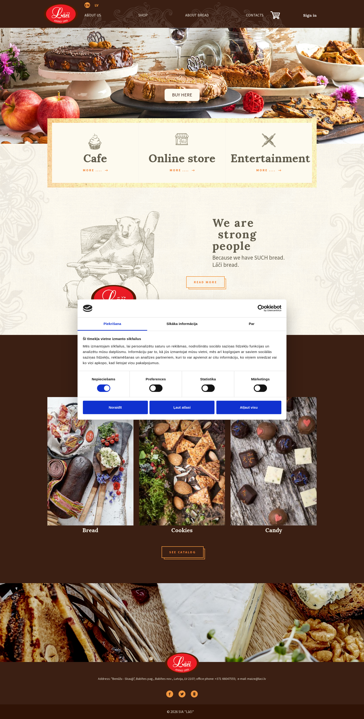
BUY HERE (182, 95)
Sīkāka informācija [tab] (182, 324)
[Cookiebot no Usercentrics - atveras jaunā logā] (261, 308)
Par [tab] (252, 324)
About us (92, 15)
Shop (143, 15)
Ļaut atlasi (182, 407)
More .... (92, 170)
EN (87, 5)
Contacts (254, 15)
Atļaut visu (249, 407)
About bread (197, 15)
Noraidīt (115, 407)
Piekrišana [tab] (112, 324)
